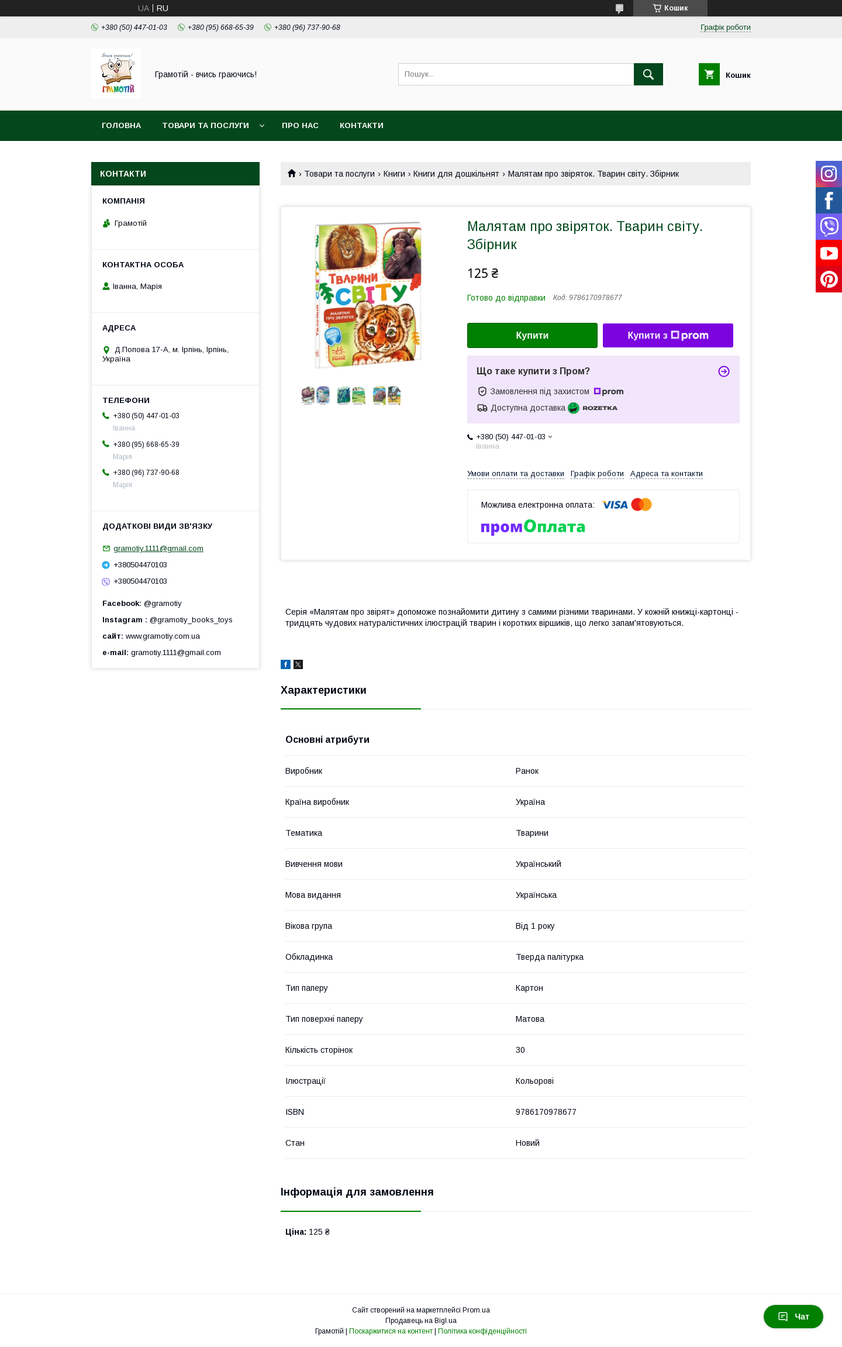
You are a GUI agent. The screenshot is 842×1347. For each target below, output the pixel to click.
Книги (394, 173)
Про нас (300, 125)
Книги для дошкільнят (456, 173)
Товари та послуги (205, 125)
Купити (532, 335)
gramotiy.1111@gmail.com (158, 548)
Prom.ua (476, 1310)
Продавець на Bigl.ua (421, 1321)
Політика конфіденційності (482, 1331)
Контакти (362, 125)
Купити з (667, 335)
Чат (793, 1316)
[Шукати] (648, 74)
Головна (121, 125)
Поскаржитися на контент (391, 1331)
